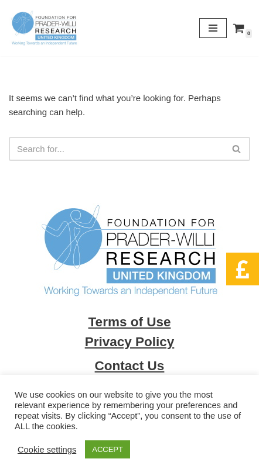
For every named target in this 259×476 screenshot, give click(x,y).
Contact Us (130, 365)
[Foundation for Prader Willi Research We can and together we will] (44, 28)
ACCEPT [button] (107, 449)
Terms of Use (129, 322)
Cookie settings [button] (47, 449)
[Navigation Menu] (213, 28)
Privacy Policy (130, 341)
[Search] (116, 149)
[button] (242, 269)
